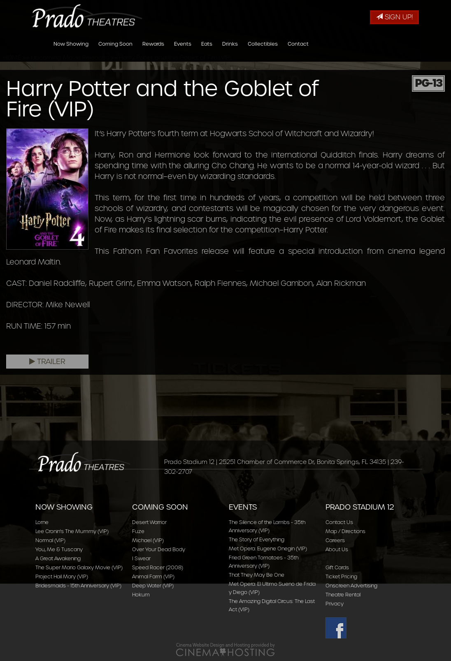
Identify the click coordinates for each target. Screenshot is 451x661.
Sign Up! (394, 17)
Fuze (138, 531)
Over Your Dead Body (158, 549)
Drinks (230, 50)
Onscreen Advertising (351, 585)
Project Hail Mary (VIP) (61, 576)
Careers (335, 540)
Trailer (47, 361)
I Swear (141, 558)
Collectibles (263, 50)
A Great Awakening (58, 558)
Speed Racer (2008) (157, 567)
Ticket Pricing (341, 576)
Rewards (153, 50)
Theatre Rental (342, 594)
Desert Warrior (149, 522)
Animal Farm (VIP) (153, 576)
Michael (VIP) (148, 540)
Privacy (334, 603)
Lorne (42, 522)
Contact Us (339, 522)
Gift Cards (337, 567)
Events (182, 50)
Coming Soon (115, 50)
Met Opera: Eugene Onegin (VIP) (268, 548)
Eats (206, 50)
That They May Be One (256, 574)
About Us (336, 549)
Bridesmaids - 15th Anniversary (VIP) (78, 585)
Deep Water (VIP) (153, 585)
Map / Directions (345, 531)
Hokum (141, 594)
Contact (298, 50)
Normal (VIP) (50, 540)
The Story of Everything (256, 539)
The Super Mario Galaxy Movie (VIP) (79, 567)
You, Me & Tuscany (59, 549)
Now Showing (70, 50)
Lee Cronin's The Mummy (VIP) (72, 531)
